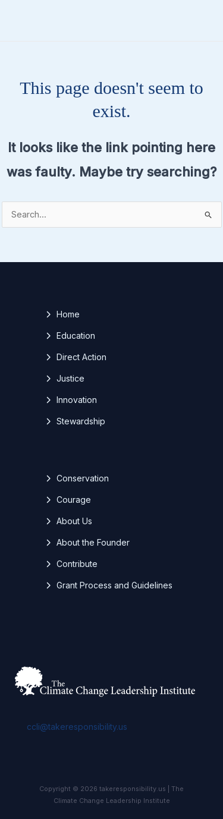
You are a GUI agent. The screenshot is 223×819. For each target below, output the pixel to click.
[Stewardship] (75, 421)
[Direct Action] (75, 357)
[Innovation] (71, 400)
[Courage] (68, 500)
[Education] (70, 336)
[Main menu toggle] (198, 20)
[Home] (62, 314)
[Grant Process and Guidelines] (108, 585)
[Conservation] (77, 478)
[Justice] (64, 378)
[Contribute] (71, 564)
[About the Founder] (87, 542)
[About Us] (68, 521)
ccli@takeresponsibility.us (77, 727)
